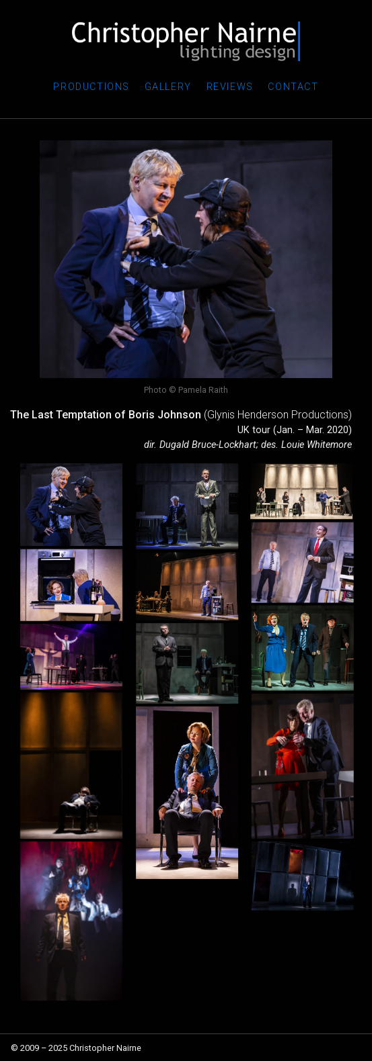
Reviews (230, 87)
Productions (91, 87)
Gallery (168, 87)
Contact (293, 87)
